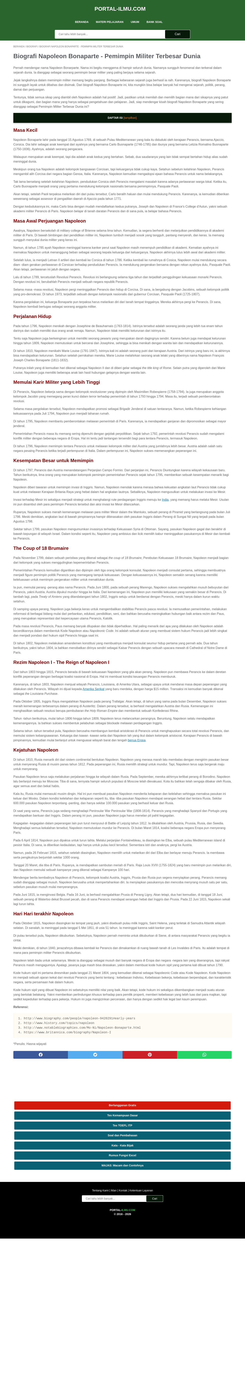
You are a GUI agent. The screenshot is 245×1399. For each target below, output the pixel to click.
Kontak (123, 1350)
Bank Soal (154, 15)
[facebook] (31, 1307)
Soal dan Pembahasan (203, 75)
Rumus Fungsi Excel (202, 95)
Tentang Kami (101, 1350)
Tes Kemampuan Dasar (202, 55)
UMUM (135, 15)
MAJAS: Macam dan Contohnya (203, 105)
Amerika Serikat (24, 852)
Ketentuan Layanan (141, 1350)
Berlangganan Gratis (202, 45)
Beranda (82, 15)
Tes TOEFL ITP (202, 65)
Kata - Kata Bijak (203, 85)
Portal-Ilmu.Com (120, 5)
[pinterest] (105, 1307)
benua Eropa (137, 922)
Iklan (113, 1350)
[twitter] (68, 1307)
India (20, 621)
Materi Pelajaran (109, 15)
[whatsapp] (141, 1307)
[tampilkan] (94, 137)
